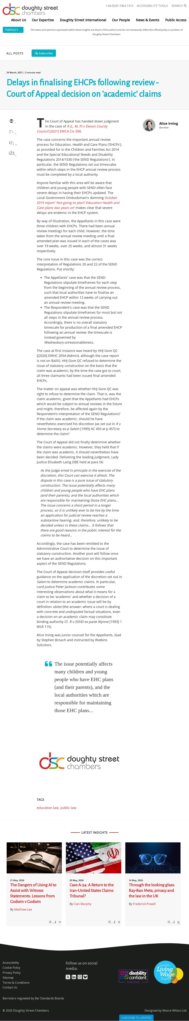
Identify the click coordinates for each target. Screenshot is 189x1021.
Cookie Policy (11, 968)
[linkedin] (11, 142)
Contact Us (10, 987)
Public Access (175, 20)
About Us (18, 20)
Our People (121, 20)
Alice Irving (168, 123)
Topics (13, 30)
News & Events (147, 20)
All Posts (14, 53)
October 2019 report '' (78, 202)
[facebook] (11, 153)
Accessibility (11, 963)
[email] (11, 121)
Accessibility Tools (152, 6)
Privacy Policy (12, 973)
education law (48, 807)
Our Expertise (43, 20)
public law (68, 807)
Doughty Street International (83, 20)
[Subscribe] (44, 53)
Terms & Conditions (16, 983)
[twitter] (11, 132)
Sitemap (8, 978)
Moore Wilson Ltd (174, 1010)
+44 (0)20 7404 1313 (119, 6)
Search (177, 6)
